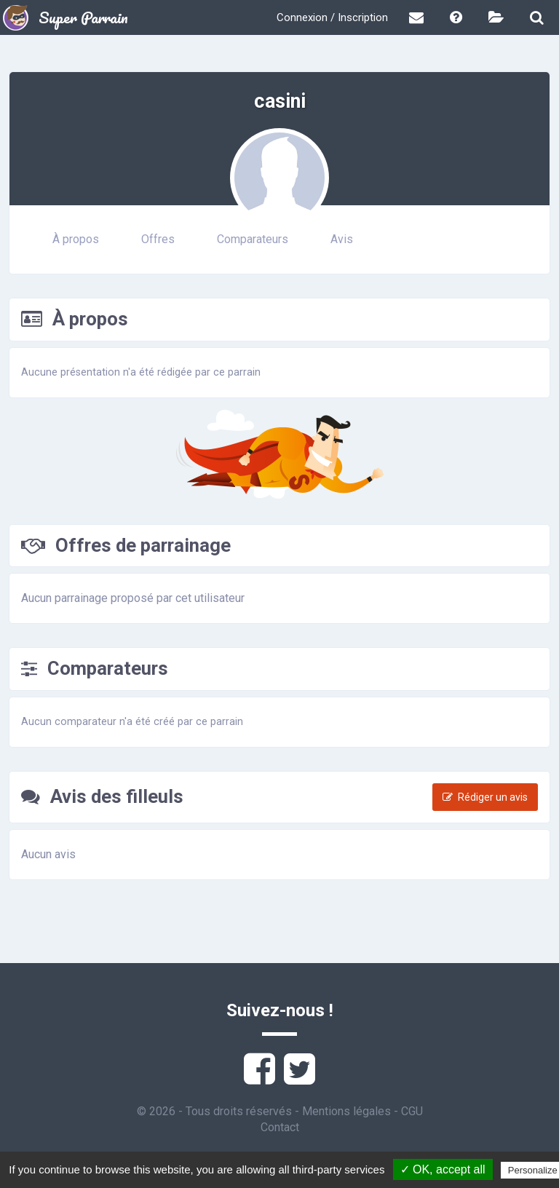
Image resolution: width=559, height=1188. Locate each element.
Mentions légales (346, 1111)
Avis (341, 239)
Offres (158, 239)
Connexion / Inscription (332, 17)
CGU (412, 1111)
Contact (280, 1127)
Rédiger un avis (485, 797)
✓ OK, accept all (442, 1169)
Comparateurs (252, 239)
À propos (75, 239)
